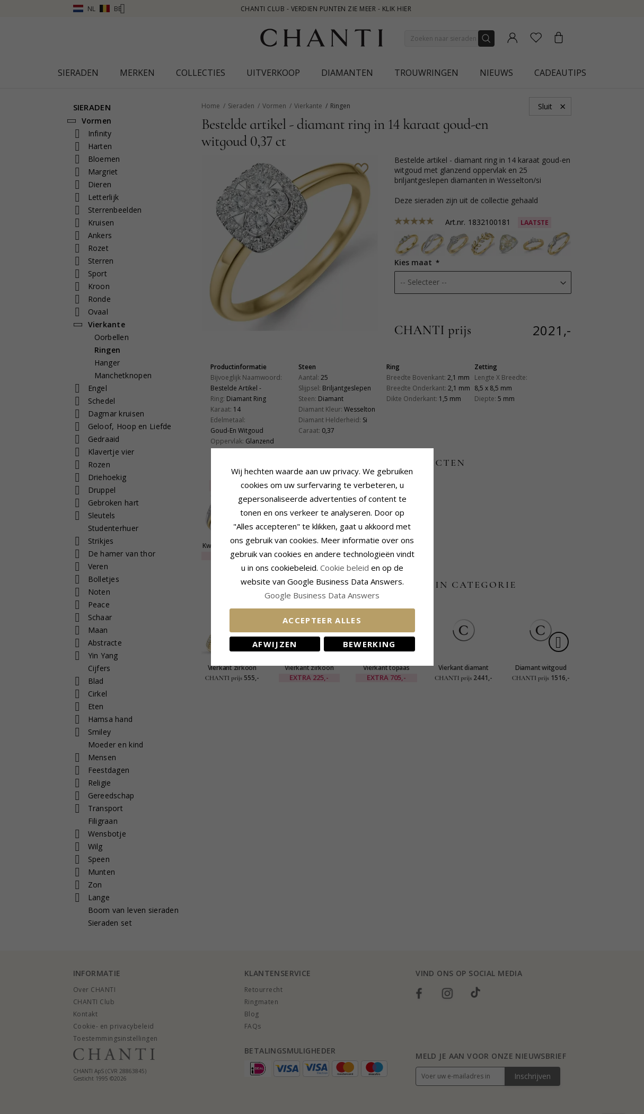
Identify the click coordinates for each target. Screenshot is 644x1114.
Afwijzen (274, 644)
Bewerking (369, 644)
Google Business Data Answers (322, 595)
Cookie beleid (345, 567)
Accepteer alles (322, 620)
